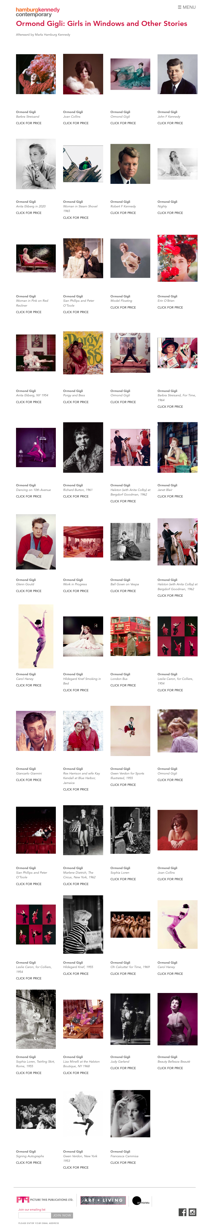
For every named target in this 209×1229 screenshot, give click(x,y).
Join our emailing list (31, 1209)
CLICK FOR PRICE (29, 123)
